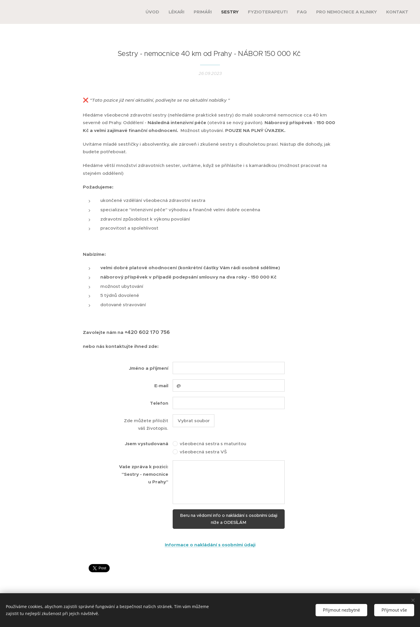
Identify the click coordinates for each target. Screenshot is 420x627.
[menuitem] (154, 12)
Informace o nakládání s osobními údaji (210, 545)
